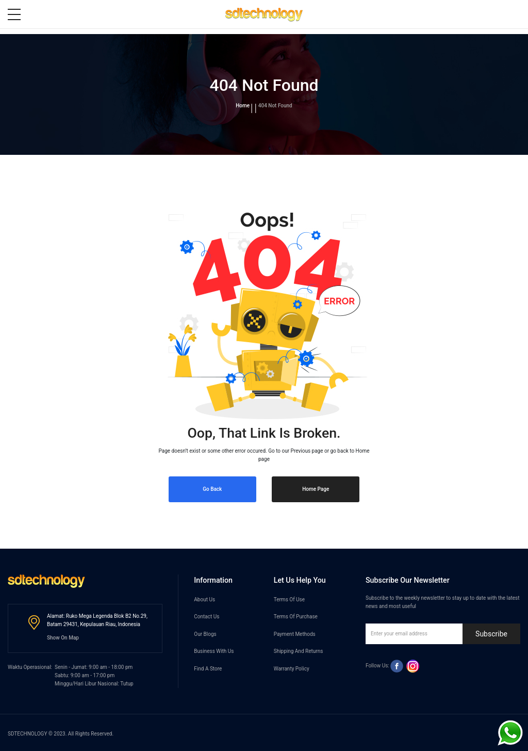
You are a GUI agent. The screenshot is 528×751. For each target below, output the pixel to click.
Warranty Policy (291, 669)
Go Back (212, 489)
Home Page (315, 489)
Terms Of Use (289, 599)
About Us (204, 599)
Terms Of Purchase (296, 616)
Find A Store (208, 669)
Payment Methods (295, 634)
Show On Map (63, 638)
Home (243, 105)
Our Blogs (205, 634)
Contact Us (206, 616)
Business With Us (214, 651)
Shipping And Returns (298, 651)
